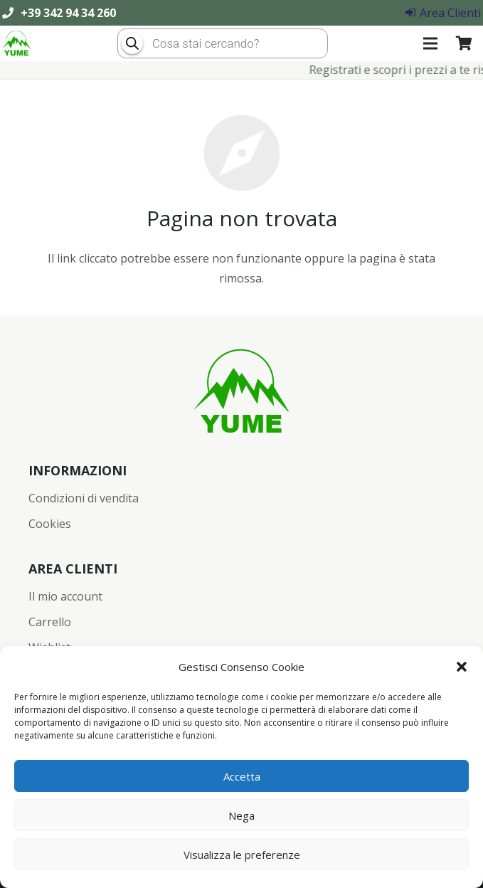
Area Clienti (443, 13)
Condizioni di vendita (83, 498)
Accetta (241, 776)
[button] (462, 667)
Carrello (49, 622)
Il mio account (65, 596)
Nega (241, 815)
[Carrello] (464, 43)
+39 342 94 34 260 (68, 13)
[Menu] (431, 43)
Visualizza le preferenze (242, 854)
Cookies (49, 524)
